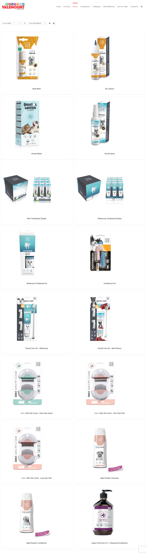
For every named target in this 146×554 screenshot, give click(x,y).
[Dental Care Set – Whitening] (27, 292)
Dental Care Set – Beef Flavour (109, 348)
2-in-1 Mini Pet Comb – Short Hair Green (37, 413)
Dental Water (36, 153)
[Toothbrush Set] (100, 228)
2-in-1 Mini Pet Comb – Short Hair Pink (109, 413)
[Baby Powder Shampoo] (100, 422)
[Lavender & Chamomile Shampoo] (100, 552)
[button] (141, 6)
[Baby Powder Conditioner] (27, 487)
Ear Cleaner (109, 89)
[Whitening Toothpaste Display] (100, 163)
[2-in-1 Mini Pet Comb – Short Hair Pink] (100, 357)
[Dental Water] (27, 98)
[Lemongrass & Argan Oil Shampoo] (27, 552)
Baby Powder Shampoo (109, 478)
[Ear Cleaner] (100, 33)
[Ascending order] (25, 23)
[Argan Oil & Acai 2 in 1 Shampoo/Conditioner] (100, 487)
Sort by (7, 23)
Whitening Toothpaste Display (109, 218)
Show (35, 23)
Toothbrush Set (109, 283)
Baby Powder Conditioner (36, 543)
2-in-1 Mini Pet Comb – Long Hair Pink (36, 478)
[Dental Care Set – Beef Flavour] (100, 292)
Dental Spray (110, 153)
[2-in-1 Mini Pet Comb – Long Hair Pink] (27, 422)
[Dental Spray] (100, 98)
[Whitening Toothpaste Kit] (27, 228)
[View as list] (54, 23)
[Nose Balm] (27, 33)
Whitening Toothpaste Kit (36, 283)
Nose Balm (36, 89)
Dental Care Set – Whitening (36, 348)
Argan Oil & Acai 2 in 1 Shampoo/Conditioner (109, 543)
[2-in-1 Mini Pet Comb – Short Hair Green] (27, 357)
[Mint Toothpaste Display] (27, 163)
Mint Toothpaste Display (36, 218)
